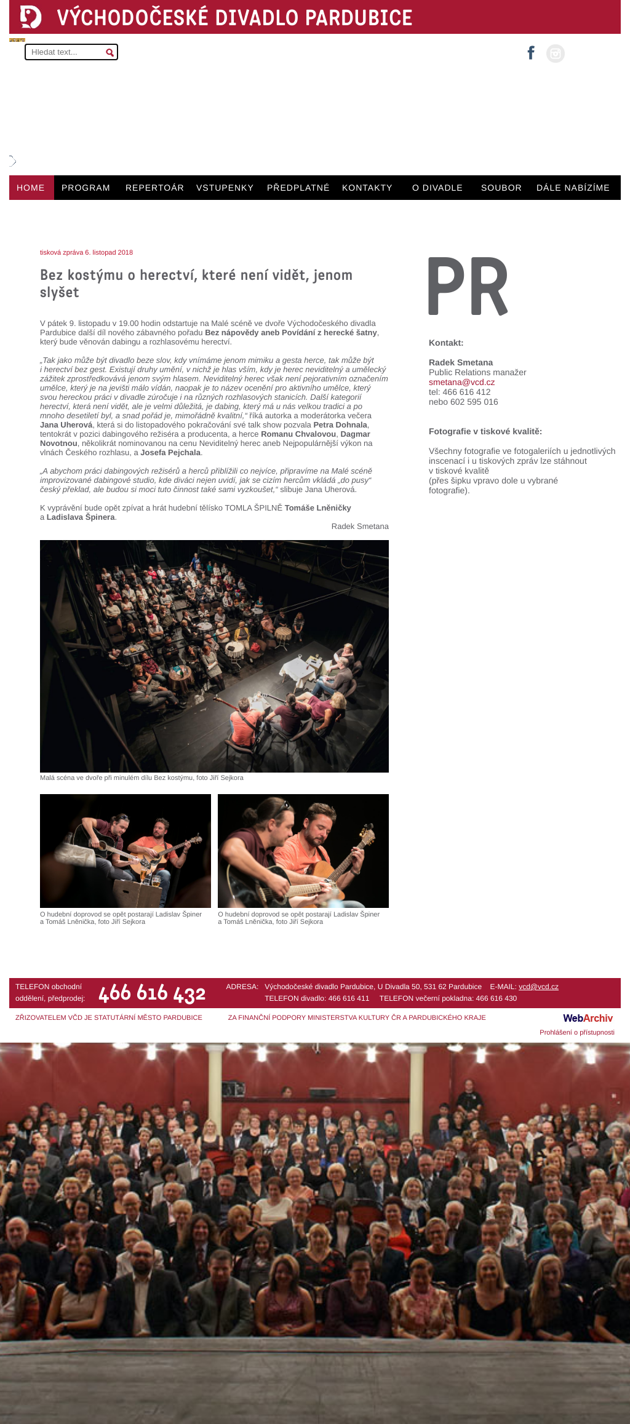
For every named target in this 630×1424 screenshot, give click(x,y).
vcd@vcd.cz (539, 986)
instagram (555, 53)
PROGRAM (86, 188)
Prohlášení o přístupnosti (577, 1032)
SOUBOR (501, 188)
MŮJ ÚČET (591, 52)
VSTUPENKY (225, 188)
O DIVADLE (437, 188)
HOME (31, 188)
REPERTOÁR (155, 188)
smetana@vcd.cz (462, 382)
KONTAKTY (367, 188)
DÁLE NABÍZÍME (573, 188)
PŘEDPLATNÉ (298, 188)
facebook (531, 49)
